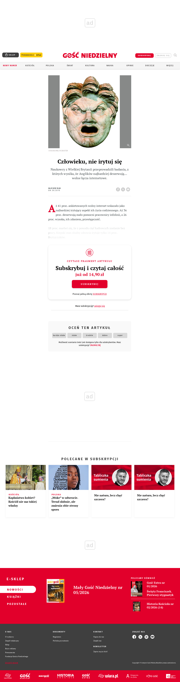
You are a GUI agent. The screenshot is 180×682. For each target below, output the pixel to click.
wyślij (128, 188)
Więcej (169, 65)
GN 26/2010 (54, 190)
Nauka (109, 65)
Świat (70, 65)
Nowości (13, 589)
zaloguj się (163, 56)
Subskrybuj (89, 284)
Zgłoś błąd (11, 663)
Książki (13, 596)
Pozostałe (13, 603)
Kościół (30, 65)
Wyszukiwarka (175, 55)
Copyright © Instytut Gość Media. (144, 663)
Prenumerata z (31, 55)
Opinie (129, 65)
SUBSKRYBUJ (144, 56)
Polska (50, 65)
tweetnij (123, 188)
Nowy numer (10, 65)
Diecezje (149, 65)
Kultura (90, 65)
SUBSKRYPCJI (100, 293)
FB (118, 188)
